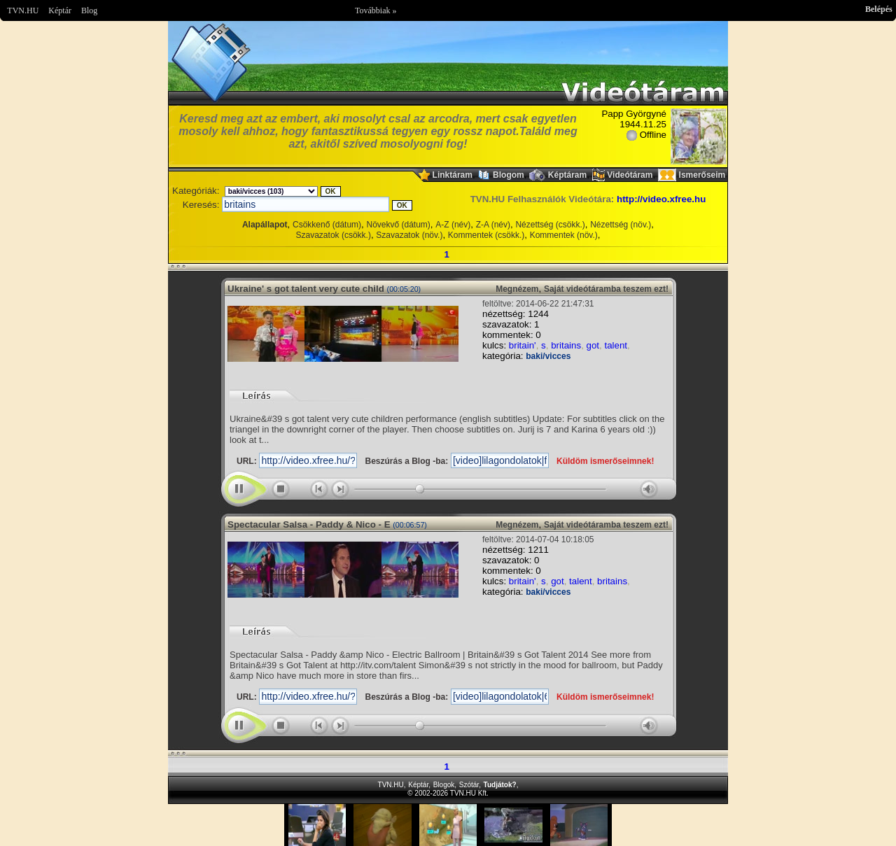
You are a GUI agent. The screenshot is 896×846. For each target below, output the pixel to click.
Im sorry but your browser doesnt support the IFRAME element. (448, 825)
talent (615, 345)
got (593, 345)
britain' (522, 345)
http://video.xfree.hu (661, 199)
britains (566, 345)
